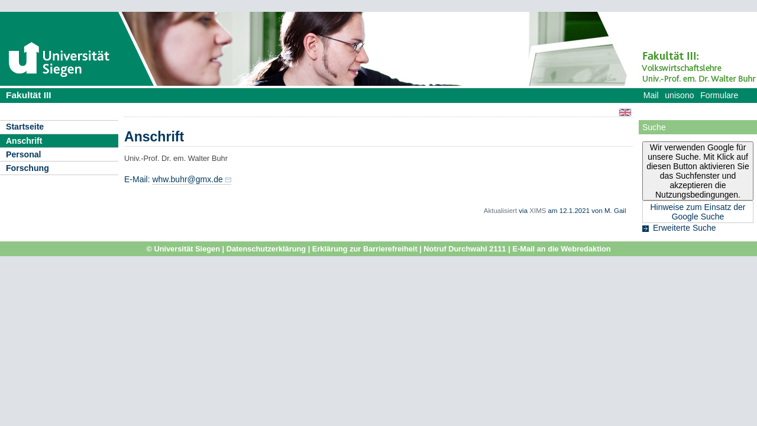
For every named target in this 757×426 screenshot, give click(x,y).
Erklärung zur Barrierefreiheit (365, 248)
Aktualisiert (500, 210)
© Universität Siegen (183, 248)
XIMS (537, 210)
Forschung (27, 168)
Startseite (25, 126)
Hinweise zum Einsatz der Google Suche (697, 211)
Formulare (719, 95)
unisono (679, 95)
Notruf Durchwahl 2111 (464, 248)
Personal (23, 154)
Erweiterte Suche (684, 228)
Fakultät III (28, 95)
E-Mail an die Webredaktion (561, 248)
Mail (651, 95)
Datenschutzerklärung (266, 248)
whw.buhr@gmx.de (187, 179)
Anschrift (24, 141)
